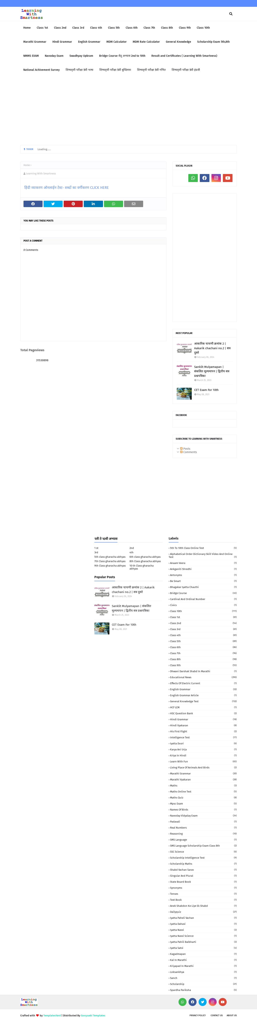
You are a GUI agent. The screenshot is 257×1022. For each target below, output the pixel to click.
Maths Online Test (203, 791)
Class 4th (203, 635)
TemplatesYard (52, 1015)
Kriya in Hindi (203, 755)
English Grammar (203, 689)
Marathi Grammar (203, 773)
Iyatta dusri (203, 743)
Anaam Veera (203, 563)
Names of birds (203, 809)
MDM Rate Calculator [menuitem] (146, 42)
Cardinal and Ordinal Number (203, 599)
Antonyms (203, 575)
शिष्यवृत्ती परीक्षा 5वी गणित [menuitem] (151, 70)
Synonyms (203, 887)
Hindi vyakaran (203, 725)
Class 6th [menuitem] (132, 27)
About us (232, 1015)
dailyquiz (203, 911)
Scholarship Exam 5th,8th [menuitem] (213, 42)
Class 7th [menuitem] (149, 27)
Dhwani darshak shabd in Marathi (203, 671)
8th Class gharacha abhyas (145, 561)
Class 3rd (203, 629)
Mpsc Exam (203, 803)
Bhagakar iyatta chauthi (203, 587)
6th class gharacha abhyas (145, 556)
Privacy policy (198, 1015)
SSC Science (203, 851)
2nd (132, 547)
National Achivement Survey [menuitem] (41, 70)
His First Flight (203, 731)
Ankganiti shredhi (203, 569)
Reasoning (203, 833)
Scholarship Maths (203, 863)
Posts (185, 448)
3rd (96, 552)
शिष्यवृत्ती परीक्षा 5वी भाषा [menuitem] (79, 70)
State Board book (203, 881)
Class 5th (203, 641)
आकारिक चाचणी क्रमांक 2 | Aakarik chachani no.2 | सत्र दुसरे (212, 348)
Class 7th (203, 653)
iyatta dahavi (203, 923)
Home (26, 165)
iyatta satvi (203, 947)
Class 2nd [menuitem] (60, 27)
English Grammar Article (203, 695)
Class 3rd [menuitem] (78, 27)
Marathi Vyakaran (203, 779)
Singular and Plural (203, 875)
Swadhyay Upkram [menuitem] (81, 56)
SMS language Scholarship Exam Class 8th (203, 845)
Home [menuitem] (27, 27)
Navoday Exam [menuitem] (54, 56)
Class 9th (203, 665)
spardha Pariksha (203, 990)
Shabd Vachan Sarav (203, 869)
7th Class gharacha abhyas (109, 561)
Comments (188, 452)
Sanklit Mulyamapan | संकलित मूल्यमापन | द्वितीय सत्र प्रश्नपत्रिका (211, 371)
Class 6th (203, 647)
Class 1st (203, 617)
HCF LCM (203, 707)
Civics (203, 605)
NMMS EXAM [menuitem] (31, 56)
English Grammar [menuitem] (89, 42)
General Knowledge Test (203, 701)
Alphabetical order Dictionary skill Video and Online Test (203, 555)
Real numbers (203, 827)
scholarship (203, 984)
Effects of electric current (203, 683)
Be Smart (203, 581)
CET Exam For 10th (206, 390)
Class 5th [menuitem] (114, 27)
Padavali (203, 821)
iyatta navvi (203, 929)
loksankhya (203, 971)
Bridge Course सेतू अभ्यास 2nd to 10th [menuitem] (122, 56)
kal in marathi (203, 959)
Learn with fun (203, 761)
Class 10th (203, 611)
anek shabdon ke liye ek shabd (203, 905)
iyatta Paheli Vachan (203, 917)
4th (132, 552)
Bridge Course (203, 593)
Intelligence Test (203, 737)
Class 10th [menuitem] (203, 27)
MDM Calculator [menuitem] (116, 42)
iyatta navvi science (203, 935)
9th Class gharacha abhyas (110, 565)
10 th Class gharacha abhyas (142, 567)
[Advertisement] (128, 111)
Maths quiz (203, 797)
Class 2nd (203, 623)
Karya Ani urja (203, 749)
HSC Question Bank (203, 713)
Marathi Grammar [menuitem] (34, 42)
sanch (203, 978)
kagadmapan (203, 953)
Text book (203, 899)
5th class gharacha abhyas (109, 556)
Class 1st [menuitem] (42, 27)
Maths (203, 785)
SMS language (203, 839)
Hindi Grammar (203, 719)
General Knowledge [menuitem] (178, 42)
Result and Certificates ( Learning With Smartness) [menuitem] (184, 56)
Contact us (217, 1015)
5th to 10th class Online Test (203, 547)
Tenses (203, 893)
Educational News (203, 677)
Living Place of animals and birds (203, 767)
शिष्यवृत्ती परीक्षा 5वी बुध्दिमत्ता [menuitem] (115, 70)
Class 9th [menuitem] (185, 27)
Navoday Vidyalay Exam (203, 815)
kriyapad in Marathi (203, 965)
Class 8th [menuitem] (167, 27)
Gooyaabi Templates (93, 1015)
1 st (96, 547)
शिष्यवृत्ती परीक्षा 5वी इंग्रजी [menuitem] (186, 70)
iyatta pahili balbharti (203, 941)
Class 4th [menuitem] (96, 27)
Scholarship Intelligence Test (203, 857)
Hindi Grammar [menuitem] (62, 42)
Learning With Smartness (41, 173)
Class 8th (203, 659)
